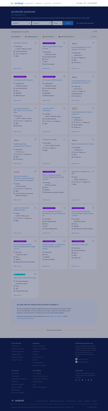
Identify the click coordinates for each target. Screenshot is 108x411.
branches (35, 354)
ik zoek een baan (30, 3)
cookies (80, 401)
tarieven (35, 360)
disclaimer (87, 401)
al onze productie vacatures (25, 318)
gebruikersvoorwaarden (57, 401)
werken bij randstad (42, 401)
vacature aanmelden (39, 346)
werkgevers (39, 3)
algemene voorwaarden (40, 348)
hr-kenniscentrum (38, 357)
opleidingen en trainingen (19, 379)
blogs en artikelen (16, 387)
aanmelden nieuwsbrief (40, 365)
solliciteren (14, 381)
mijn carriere (15, 370)
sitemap (94, 401)
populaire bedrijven (17, 357)
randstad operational (17, 348)
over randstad (57, 3)
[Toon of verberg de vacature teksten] (95, 32)
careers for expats (16, 360)
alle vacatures (15, 346)
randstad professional (17, 351)
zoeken (68, 23)
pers (34, 384)
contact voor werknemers (40, 376)
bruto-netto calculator (17, 392)
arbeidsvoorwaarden (17, 384)
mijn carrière (48, 3)
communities (15, 376)
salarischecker (15, 390)
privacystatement (71, 401)
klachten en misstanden (40, 387)
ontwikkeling (15, 373)
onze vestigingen (38, 381)
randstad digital (16, 354)
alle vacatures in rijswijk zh (55, 316)
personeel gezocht (38, 362)
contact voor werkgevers (40, 379)
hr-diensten (36, 351)
